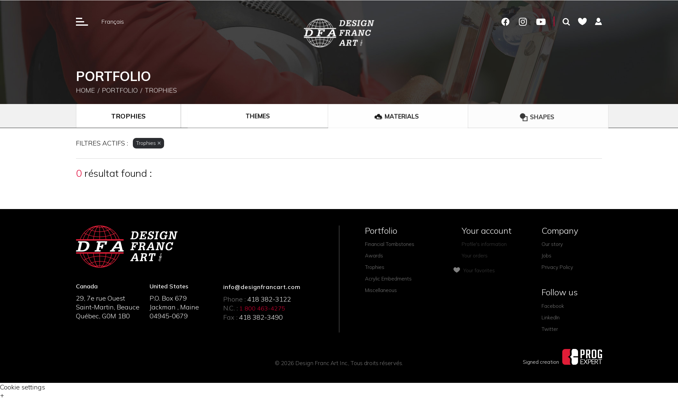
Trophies (161, 91)
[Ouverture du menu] (82, 21)
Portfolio (120, 91)
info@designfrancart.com (262, 287)
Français (112, 21)
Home (85, 91)
